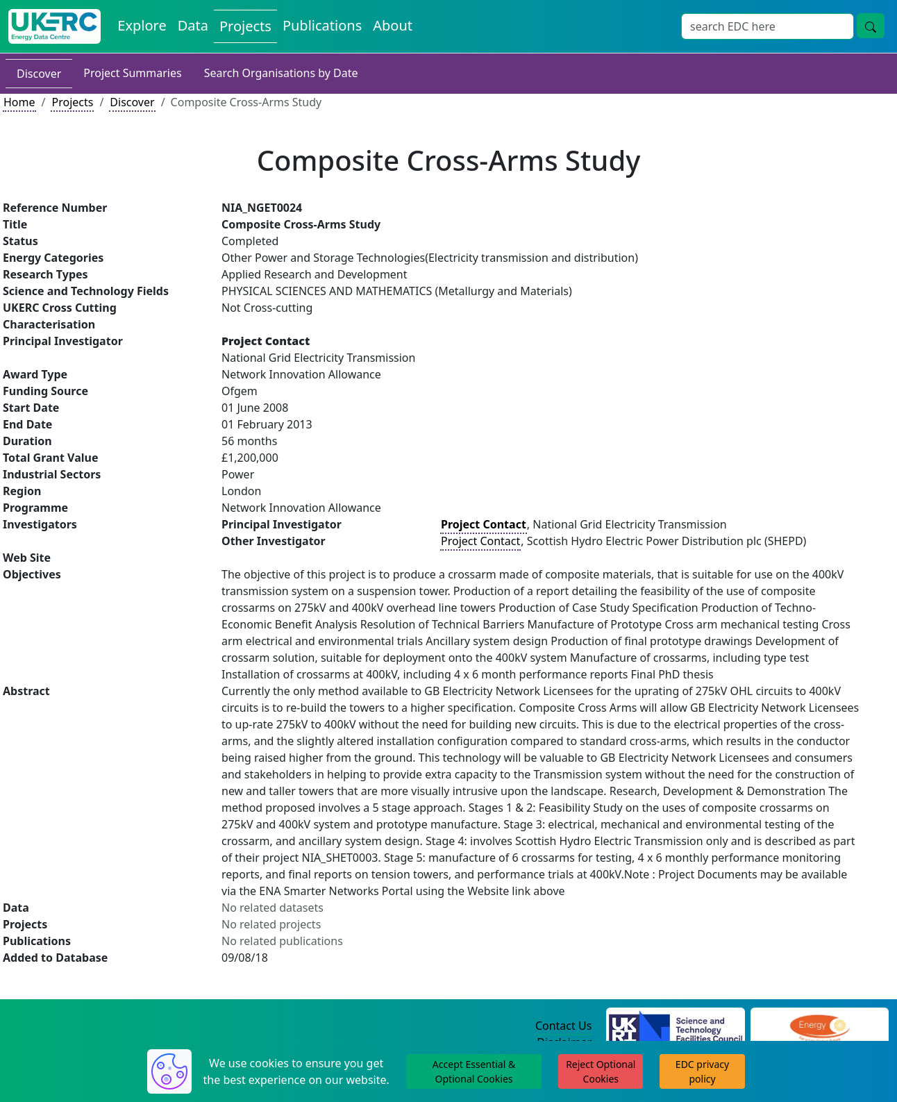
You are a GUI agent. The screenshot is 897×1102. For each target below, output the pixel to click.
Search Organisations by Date (281, 73)
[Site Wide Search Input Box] (767, 26)
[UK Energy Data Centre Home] (54, 26)
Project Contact (480, 541)
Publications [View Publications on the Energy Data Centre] (322, 25)
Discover (39, 73)
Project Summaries (132, 73)
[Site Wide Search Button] (871, 25)
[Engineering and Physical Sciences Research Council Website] (819, 1026)
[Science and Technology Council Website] (675, 1026)
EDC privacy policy (702, 1071)
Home (19, 102)
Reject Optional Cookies (600, 1071)
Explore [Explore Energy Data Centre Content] (141, 25)
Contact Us (563, 1025)
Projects (72, 102)
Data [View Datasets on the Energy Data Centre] (193, 25)
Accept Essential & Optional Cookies (474, 1071)
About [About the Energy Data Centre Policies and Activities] (392, 25)
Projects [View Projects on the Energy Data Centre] (245, 26)
